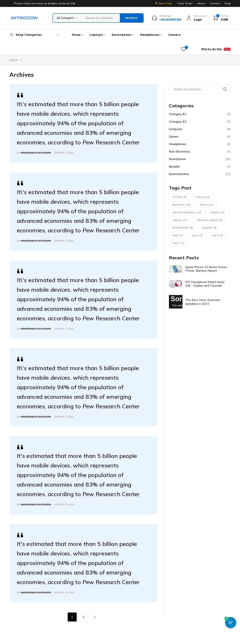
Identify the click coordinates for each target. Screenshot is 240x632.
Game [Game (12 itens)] (206, 204)
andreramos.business (35, 152)
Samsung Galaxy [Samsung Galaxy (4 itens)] (209, 220)
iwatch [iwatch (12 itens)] (217, 212)
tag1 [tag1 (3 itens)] (177, 235)
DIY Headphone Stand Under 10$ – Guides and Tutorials (205, 284)
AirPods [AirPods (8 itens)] (179, 197)
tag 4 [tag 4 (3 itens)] (178, 243)
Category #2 (177, 121)
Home (13, 60)
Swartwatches (179, 174)
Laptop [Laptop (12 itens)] (180, 220)
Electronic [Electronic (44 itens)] (181, 204)
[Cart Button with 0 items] (230, 622)
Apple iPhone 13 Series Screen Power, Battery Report (206, 269)
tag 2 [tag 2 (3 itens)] (197, 235)
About (201, 3)
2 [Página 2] (83, 617)
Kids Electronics (179, 151)
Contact (215, 3)
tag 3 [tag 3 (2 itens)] (217, 235)
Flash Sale (165, 3)
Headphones (177, 144)
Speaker (174, 166)
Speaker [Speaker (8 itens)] (209, 227)
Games (173, 136)
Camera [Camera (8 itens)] (203, 197)
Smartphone (177, 159)
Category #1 (177, 114)
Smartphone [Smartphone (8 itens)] (182, 227)
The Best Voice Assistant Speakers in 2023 (202, 302)
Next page (94, 617)
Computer (175, 129)
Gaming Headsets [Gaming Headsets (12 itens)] (186, 212)
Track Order (185, 3)
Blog (228, 3)
